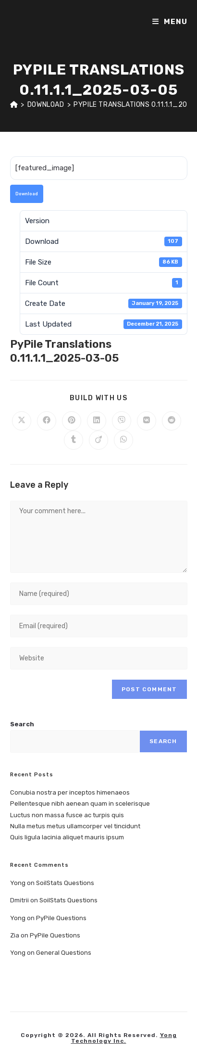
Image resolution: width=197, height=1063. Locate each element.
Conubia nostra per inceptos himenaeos (70, 792)
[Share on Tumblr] (73, 440)
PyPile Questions (61, 918)
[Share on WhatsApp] (123, 440)
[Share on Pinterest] (71, 420)
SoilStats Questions (65, 882)
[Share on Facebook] (46, 420)
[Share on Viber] (121, 420)
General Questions (63, 952)
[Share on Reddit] (171, 420)
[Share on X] (21, 420)
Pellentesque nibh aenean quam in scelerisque (80, 803)
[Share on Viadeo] (98, 440)
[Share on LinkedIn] (96, 420)
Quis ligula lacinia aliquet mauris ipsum (67, 837)
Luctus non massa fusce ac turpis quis (67, 815)
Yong (17, 882)
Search (22, 724)
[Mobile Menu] (169, 21)
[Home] (14, 105)
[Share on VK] (146, 420)
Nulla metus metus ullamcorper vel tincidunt (75, 826)
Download (26, 193)
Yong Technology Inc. (124, 1038)
